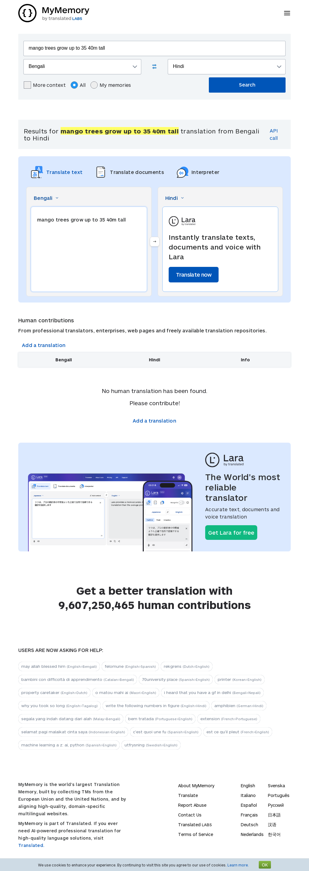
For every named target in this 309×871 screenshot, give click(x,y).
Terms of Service (195, 834)
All (78, 85)
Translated (195, 824)
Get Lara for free (231, 532)
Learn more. (238, 865)
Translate (188, 795)
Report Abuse (192, 805)
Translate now (194, 274)
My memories (110, 85)
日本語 (274, 814)
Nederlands (252, 834)
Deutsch (249, 824)
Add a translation (43, 345)
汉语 (272, 824)
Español (249, 805)
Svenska (276, 785)
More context (45, 85)
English (248, 785)
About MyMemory (196, 785)
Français (249, 814)
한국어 (274, 834)
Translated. (31, 845)
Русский (276, 805)
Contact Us (190, 814)
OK (265, 864)
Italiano (248, 795)
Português (279, 795)
